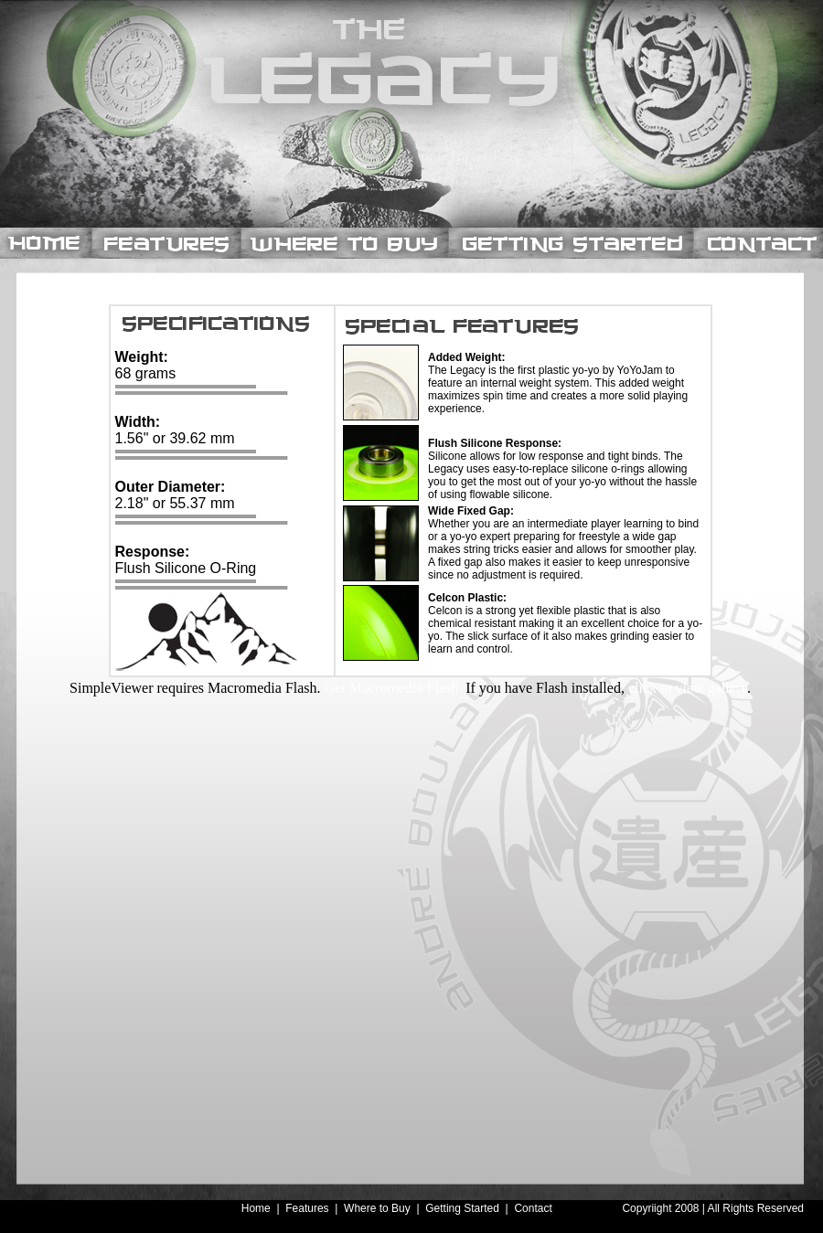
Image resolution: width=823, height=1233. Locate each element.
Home (256, 1208)
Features (308, 1208)
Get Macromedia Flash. (394, 688)
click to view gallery (687, 688)
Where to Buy (377, 1208)
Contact (532, 1208)
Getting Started (462, 1208)
